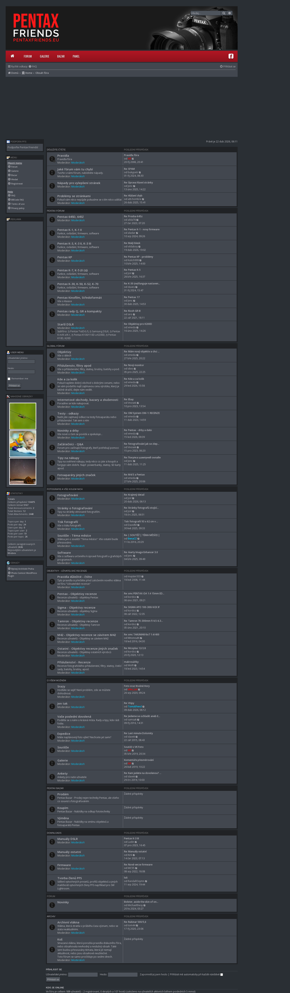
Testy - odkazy (68, 413)
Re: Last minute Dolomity (138, 733)
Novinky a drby (68, 430)
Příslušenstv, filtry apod (74, 365)
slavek (131, 736)
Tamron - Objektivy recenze (77, 621)
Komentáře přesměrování (139, 760)
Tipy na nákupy (68, 458)
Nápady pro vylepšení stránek (78, 183)
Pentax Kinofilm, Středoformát (79, 297)
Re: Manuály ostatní (135, 851)
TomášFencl (135, 706)
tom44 (131, 925)
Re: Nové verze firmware (138, 864)
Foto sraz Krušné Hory (137, 686)
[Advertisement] (122, 107)
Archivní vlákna (68, 922)
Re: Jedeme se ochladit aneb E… (142, 716)
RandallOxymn (136, 881)
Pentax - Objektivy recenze (77, 594)
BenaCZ (132, 538)
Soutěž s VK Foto (134, 747)
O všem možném (56, 680)
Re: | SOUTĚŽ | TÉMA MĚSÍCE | (142, 535)
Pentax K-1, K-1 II (69, 230)
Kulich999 (133, 260)
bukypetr (133, 172)
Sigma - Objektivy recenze (76, 607)
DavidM (132, 525)
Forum (28, 56)
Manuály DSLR (67, 839)
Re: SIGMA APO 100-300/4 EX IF (142, 607)
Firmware (64, 865)
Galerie (44, 56)
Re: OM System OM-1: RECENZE (142, 413)
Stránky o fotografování (74, 508)
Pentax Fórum (55, 211)
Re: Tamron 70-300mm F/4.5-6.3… (143, 621)
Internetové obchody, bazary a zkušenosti (87, 400)
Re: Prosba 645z (133, 216)
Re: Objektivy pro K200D (138, 324)
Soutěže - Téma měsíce (74, 535)
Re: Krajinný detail (134, 494)
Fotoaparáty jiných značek (76, 475)
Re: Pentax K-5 (132, 270)
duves (131, 287)
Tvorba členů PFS (69, 878)
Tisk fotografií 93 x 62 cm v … (141, 521)
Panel (76, 56)
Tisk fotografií (67, 522)
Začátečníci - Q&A (70, 444)
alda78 (132, 219)
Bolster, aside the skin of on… (141, 901)
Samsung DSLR (99, 331)
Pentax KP (64, 257)
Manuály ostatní (69, 852)
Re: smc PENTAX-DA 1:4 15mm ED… (144, 593)
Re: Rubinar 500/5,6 (135, 922)
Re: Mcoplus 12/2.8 (135, 648)
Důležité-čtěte (56, 149)
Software (64, 553)
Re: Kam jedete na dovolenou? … (142, 773)
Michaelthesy (135, 905)
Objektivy (64, 352)
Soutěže (63, 747)
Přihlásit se (54, 969)
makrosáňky (131, 662)
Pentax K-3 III (131, 838)
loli (125, 877)
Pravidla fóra (131, 155)
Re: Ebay (129, 399)
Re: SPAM (129, 169)
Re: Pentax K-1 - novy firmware (142, 229)
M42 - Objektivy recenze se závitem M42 (86, 635)
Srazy (61, 686)
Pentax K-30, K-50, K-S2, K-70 (77, 284)
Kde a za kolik (67, 379)
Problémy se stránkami (74, 196)
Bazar (61, 56)
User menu (15, 352)
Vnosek (132, 402)
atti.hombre (134, 199)
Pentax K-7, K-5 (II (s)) (72, 270)
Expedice (63, 734)
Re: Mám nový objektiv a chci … (142, 351)
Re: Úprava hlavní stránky (138, 182)
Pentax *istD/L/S (78, 331)
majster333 (134, 576)
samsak (132, 719)
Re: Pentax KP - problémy (138, 256)
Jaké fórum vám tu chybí (75, 169)
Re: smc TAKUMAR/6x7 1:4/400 (141, 634)
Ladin (131, 842)
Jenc (130, 186)
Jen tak (62, 703)
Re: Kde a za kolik (134, 379)
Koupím (62, 808)
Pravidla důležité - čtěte (74, 577)
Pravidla (63, 155)
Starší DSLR (65, 324)
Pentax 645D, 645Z (70, 217)
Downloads (54, 833)
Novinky (63, 902)
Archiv (51, 916)
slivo (130, 368)
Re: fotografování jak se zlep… (141, 444)
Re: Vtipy (129, 703)
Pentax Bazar (55, 788)
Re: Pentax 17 (132, 297)
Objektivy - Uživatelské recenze (67, 571)
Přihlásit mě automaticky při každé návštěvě (196, 974)
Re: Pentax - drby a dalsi (138, 430)
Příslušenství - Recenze (74, 662)
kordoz (132, 597)
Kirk (130, 855)
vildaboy (133, 246)
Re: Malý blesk (132, 243)
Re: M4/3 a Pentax (134, 474)
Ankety (62, 773)
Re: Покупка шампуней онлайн (142, 457)
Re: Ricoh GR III (132, 311)
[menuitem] (32, 66)
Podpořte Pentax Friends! (23, 147)
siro (130, 314)
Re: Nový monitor (134, 365)
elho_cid (132, 689)
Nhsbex (12, 553)
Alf (129, 158)
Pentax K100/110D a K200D (88, 334)
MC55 (131, 868)
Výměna (63, 818)
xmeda (132, 327)
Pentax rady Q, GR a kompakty (79, 311)
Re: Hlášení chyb (133, 195)
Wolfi (131, 665)
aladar (131, 233)
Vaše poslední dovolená (74, 716)
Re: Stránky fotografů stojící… (141, 507)
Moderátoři (78, 162)
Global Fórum (55, 346)
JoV (130, 273)
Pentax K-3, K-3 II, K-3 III (74, 243)
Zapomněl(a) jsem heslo (153, 974)
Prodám (63, 794)
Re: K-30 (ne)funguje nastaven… (142, 283)
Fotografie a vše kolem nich (65, 489)
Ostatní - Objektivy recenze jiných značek (87, 648)
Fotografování (67, 495)
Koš (59, 939)
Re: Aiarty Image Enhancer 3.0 (141, 552)
